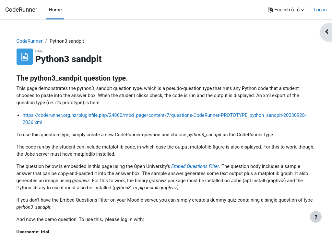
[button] (286, 9)
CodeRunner (21, 9)
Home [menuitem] (55, 10)
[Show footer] (316, 217)
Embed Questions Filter (204, 167)
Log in (320, 10)
